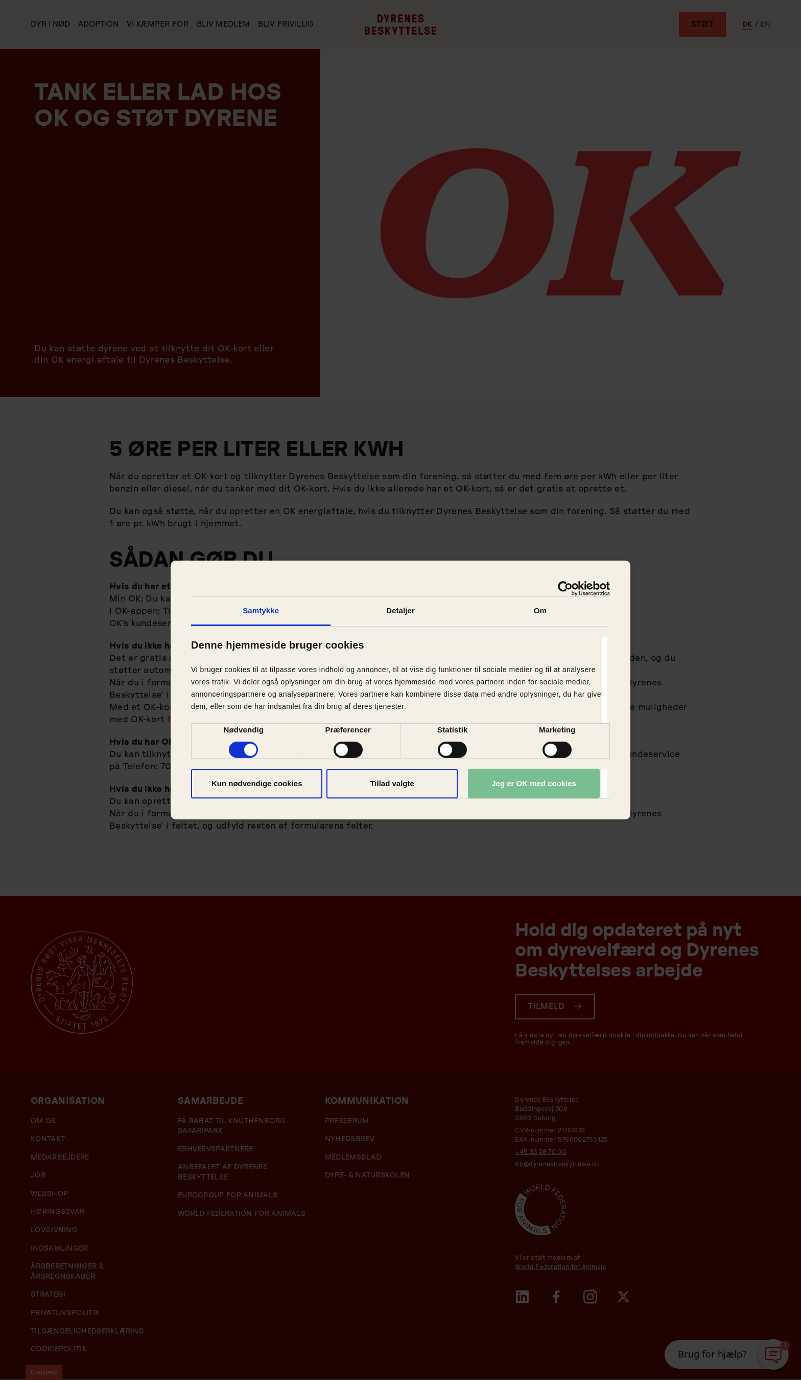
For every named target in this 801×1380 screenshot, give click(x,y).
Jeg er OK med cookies (533, 783)
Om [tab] (540, 610)
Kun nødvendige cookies (256, 783)
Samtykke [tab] (261, 610)
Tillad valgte (392, 783)
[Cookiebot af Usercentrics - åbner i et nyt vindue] (565, 588)
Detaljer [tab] (400, 610)
